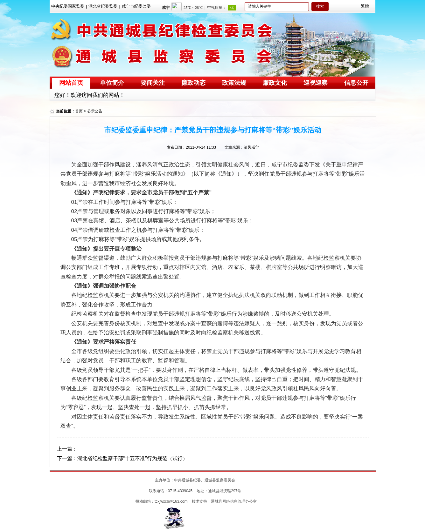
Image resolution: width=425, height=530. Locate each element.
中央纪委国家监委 (67, 6)
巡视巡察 (315, 82)
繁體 (365, 6)
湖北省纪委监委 (102, 6)
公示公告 (94, 111)
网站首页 (71, 82)
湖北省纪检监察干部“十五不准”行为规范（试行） (132, 458)
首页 (79, 111)
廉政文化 (275, 82)
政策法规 (234, 82)
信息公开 (356, 82)
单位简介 (112, 82)
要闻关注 (153, 82)
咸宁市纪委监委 (136, 6)
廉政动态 (193, 82)
